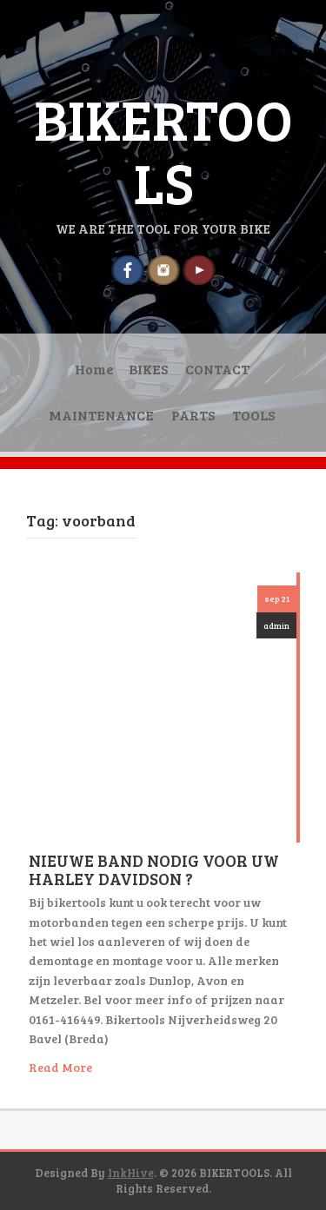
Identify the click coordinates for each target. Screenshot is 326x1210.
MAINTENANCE (101, 415)
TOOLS (253, 415)
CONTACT (217, 369)
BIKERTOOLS (163, 150)
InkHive (131, 1172)
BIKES (148, 369)
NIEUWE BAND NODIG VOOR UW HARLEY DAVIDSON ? (154, 869)
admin (276, 625)
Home (94, 369)
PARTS (193, 415)
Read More (60, 1067)
